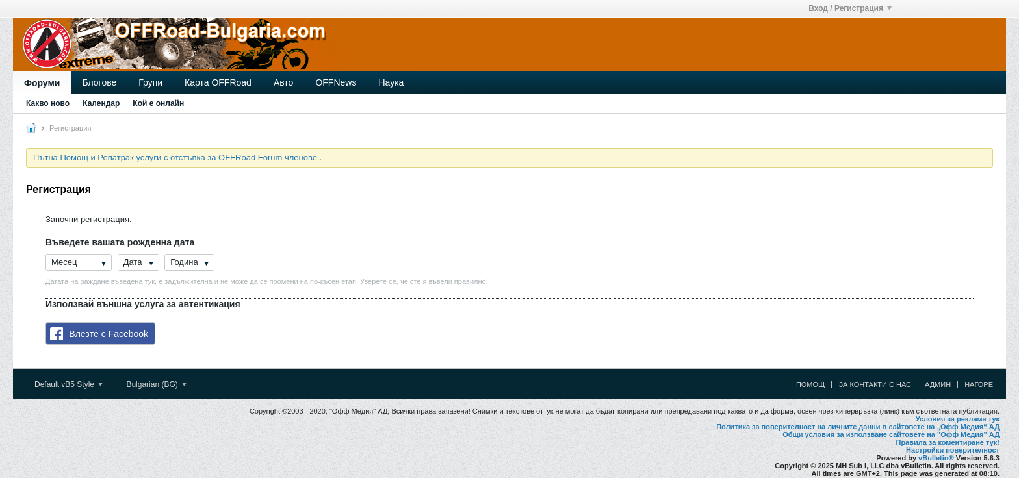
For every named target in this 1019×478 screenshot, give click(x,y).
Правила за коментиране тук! (948, 442)
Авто (284, 82)
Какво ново (48, 103)
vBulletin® (936, 458)
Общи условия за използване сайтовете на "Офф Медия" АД (891, 434)
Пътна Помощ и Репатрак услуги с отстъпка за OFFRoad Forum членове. (176, 157)
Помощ (810, 384)
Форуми (42, 83)
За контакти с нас (874, 384)
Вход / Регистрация (850, 8)
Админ (938, 384)
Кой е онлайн (158, 103)
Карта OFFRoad (218, 82)
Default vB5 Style (68, 384)
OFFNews (335, 82)
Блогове (99, 82)
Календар (101, 103)
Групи (150, 82)
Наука (391, 82)
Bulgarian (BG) (156, 384)
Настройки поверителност (953, 450)
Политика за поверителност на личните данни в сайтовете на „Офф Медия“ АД (858, 427)
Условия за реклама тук (958, 419)
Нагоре (978, 384)
